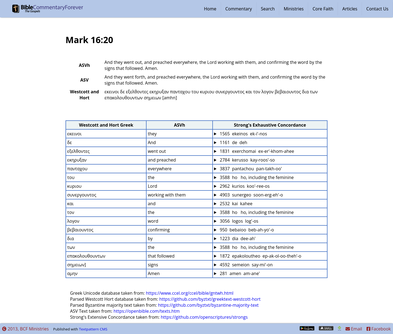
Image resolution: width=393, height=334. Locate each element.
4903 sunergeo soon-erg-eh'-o (251, 195)
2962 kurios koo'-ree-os (244, 186)
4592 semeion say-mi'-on (246, 265)
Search (268, 9)
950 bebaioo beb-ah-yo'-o (246, 230)
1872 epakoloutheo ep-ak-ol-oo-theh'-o (260, 256)
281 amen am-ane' (239, 273)
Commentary (238, 9)
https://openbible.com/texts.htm (147, 311)
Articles (349, 9)
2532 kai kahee (235, 204)
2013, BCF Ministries (25, 329)
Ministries (293, 9)
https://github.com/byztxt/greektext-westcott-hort (209, 299)
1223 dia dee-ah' (237, 238)
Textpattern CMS (93, 329)
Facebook (379, 329)
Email (354, 329)
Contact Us (377, 9)
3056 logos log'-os (238, 221)
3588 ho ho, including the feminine (256, 177)
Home (210, 9)
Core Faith (322, 9)
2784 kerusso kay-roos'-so (247, 160)
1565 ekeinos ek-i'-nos (243, 134)
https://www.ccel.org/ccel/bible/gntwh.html (189, 293)
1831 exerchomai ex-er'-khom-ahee (256, 151)
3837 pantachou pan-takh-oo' (250, 169)
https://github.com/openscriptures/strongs (204, 317)
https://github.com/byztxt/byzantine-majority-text (208, 305)
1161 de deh (233, 142)
